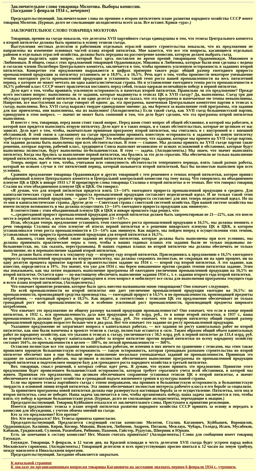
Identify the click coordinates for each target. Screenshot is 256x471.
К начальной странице (31, 463)
